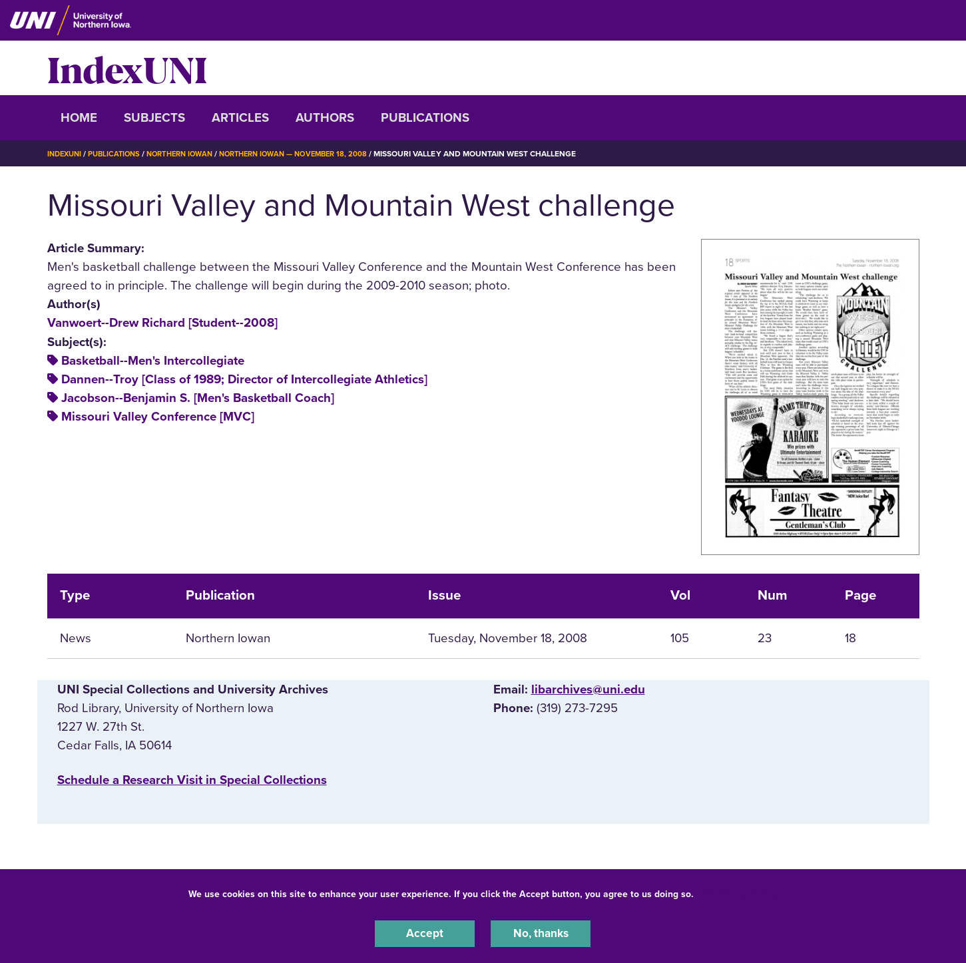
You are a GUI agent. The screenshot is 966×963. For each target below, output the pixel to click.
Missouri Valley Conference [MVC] (157, 416)
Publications (425, 117)
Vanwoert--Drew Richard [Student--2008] (162, 322)
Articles (240, 117)
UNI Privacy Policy (738, 892)
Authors (325, 117)
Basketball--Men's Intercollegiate (152, 360)
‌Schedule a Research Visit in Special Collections (192, 780)
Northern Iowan (190, 153)
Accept (424, 932)
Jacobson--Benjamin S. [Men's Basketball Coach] (197, 398)
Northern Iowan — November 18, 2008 (313, 153)
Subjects (154, 117)
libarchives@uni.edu (588, 689)
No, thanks (540, 932)
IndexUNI (127, 68)
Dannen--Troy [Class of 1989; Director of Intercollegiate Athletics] (244, 379)
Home (79, 117)
